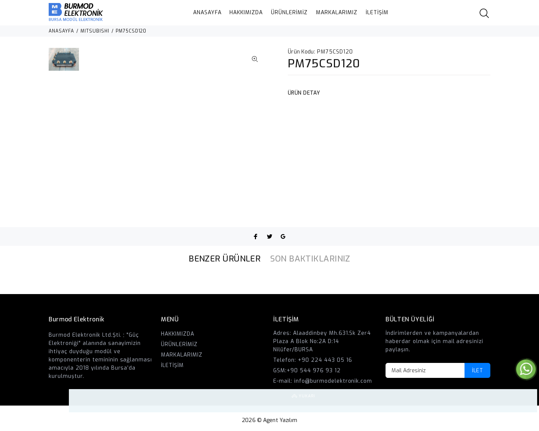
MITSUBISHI (94, 31)
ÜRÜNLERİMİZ (289, 12)
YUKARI (525, 400)
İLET (477, 370)
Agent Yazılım (280, 420)
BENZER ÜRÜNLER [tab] (225, 258)
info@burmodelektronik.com (333, 381)
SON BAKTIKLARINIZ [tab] (310, 258)
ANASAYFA (207, 12)
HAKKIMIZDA (246, 12)
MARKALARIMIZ (336, 12)
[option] (64, 63)
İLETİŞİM (377, 12)
